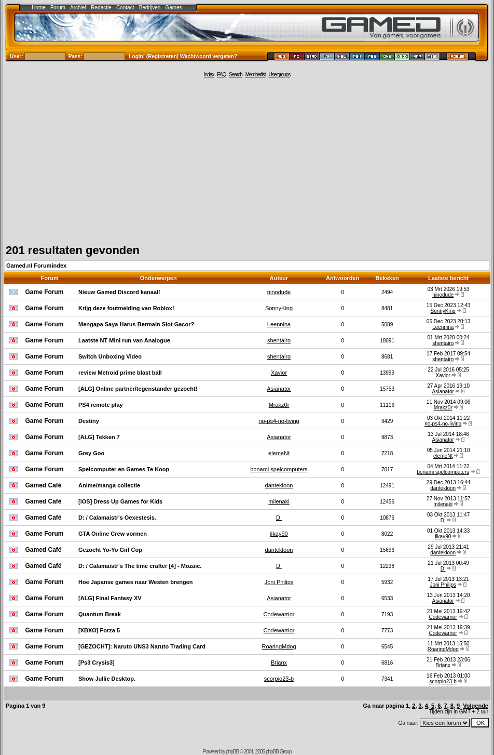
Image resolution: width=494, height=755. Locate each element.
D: (279, 517)
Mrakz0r (279, 405)
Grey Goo (91, 453)
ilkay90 (278, 534)
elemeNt (279, 453)
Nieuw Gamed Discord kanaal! (119, 292)
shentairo (279, 340)
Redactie (101, 7)
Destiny (88, 421)
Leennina (279, 324)
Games (174, 7)
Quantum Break (99, 614)
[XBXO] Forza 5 (99, 630)
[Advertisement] (247, 159)
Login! (137, 56)
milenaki (278, 501)
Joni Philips (279, 582)
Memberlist (255, 74)
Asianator (279, 389)
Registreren (162, 56)
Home (39, 7)
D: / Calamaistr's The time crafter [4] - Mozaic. (139, 566)
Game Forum (44, 292)
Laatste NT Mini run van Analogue (124, 340)
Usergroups (279, 74)
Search (235, 74)
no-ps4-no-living (278, 421)
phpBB (232, 751)
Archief (78, 7)
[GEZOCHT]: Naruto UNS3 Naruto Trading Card (141, 646)
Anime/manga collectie (109, 485)
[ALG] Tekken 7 (99, 437)
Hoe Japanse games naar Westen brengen (135, 582)
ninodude (279, 292)
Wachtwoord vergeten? (208, 56)
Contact (125, 7)
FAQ (221, 74)
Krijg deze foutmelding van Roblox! (126, 308)
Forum (57, 7)
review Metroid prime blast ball (120, 372)
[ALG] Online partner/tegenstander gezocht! (137, 389)
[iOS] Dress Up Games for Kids (120, 501)
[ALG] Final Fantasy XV (110, 598)
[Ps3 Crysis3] (96, 662)
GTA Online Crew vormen (112, 534)
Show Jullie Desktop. (106, 678)
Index (209, 74)
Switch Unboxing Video (110, 356)
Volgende (475, 706)
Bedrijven (150, 7)
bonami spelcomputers (279, 469)
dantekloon (279, 485)
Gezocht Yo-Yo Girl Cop (110, 550)
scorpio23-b (279, 678)
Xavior (279, 372)
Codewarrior (279, 614)
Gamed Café (43, 485)
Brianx (279, 662)
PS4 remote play (100, 405)
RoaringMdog (279, 646)
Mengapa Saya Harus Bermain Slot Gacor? (136, 324)
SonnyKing (279, 308)
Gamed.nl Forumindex (36, 265)
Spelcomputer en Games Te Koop (123, 469)
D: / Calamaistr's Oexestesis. (117, 517)
